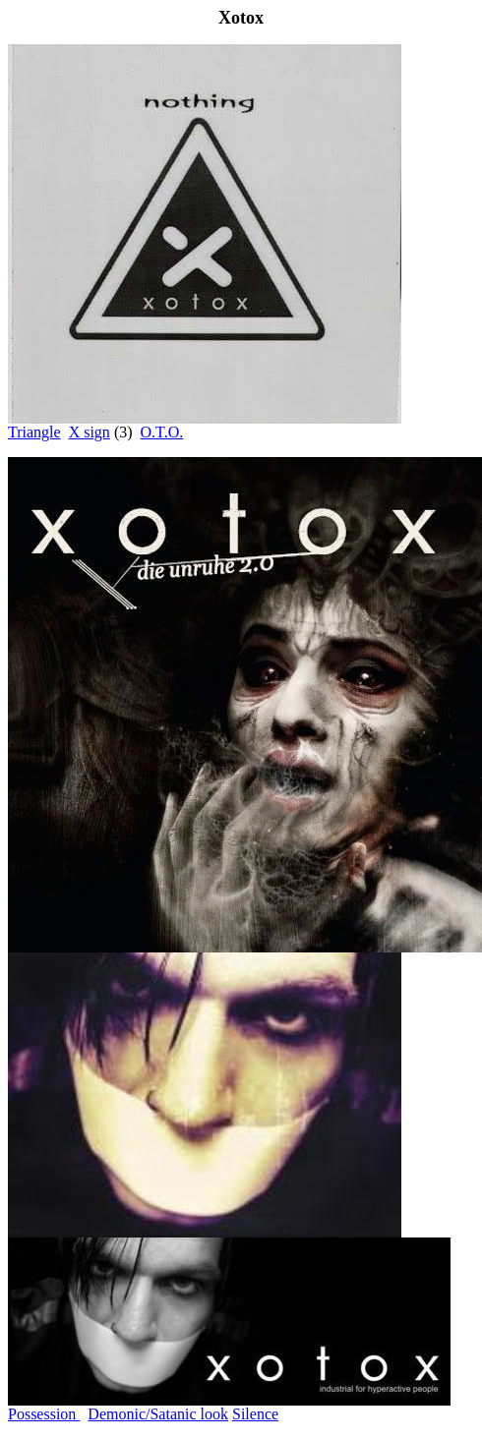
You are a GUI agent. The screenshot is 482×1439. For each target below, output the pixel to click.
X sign (89, 432)
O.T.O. (162, 432)
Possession (44, 1414)
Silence (255, 1414)
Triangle (34, 432)
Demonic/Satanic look (158, 1414)
